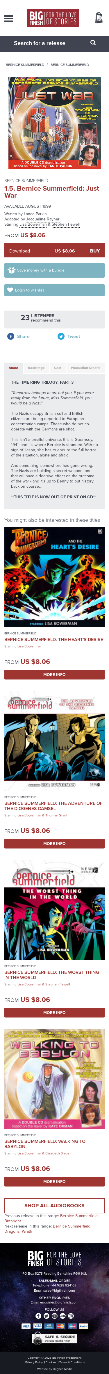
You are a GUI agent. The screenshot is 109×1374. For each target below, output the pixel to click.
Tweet (73, 336)
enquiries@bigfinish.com (59, 1302)
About (13, 367)
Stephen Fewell (66, 224)
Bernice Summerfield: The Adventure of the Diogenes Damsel (53, 806)
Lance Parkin (35, 214)
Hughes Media (62, 1369)
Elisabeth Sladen (58, 1153)
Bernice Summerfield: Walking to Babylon (44, 1144)
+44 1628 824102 (63, 1285)
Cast (57, 367)
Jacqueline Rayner (43, 219)
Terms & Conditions (72, 1362)
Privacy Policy (34, 1362)
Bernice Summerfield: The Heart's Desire (53, 639)
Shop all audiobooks (54, 1205)
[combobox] (47, 43)
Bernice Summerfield (25, 64)
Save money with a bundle (41, 270)
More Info (54, 674)
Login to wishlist (29, 290)
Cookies (51, 1362)
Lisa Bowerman (33, 224)
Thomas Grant (56, 815)
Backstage (36, 367)
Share (23, 336)
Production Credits (85, 367)
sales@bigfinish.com (59, 1290)
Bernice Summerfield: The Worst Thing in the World (51, 975)
